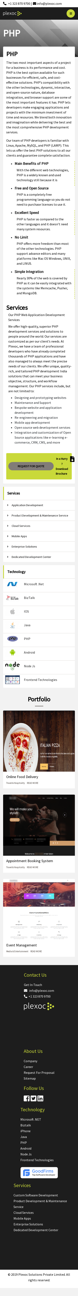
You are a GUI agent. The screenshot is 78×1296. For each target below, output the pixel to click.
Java (23, 1137)
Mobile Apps (22, 1218)
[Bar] (71, 13)
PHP (23, 1142)
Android (25, 1148)
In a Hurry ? (62, 461)
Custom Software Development (36, 1195)
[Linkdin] (40, 1100)
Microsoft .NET (30, 1119)
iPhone (25, 1131)
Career (28, 1067)
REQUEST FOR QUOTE (31, 466)
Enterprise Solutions (28, 1224)
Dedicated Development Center (36, 1230)
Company (30, 1061)
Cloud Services (24, 1212)
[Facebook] (27, 1100)
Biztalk (25, 1125)
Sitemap (30, 1078)
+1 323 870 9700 (37, 996)
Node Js (26, 1154)
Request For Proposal (39, 1072)
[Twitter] (33, 1100)
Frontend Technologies (37, 1160)
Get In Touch (33, 985)
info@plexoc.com (39, 990)
